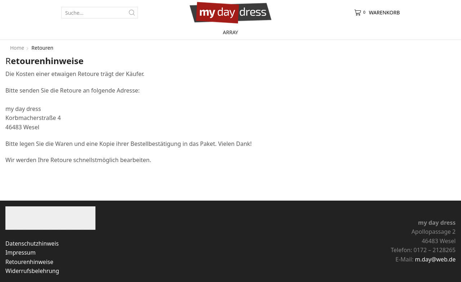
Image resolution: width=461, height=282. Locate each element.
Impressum (20, 252)
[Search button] (132, 12)
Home (17, 47)
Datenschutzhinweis (32, 243)
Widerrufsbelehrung (32, 271)
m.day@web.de (435, 259)
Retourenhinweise (29, 262)
